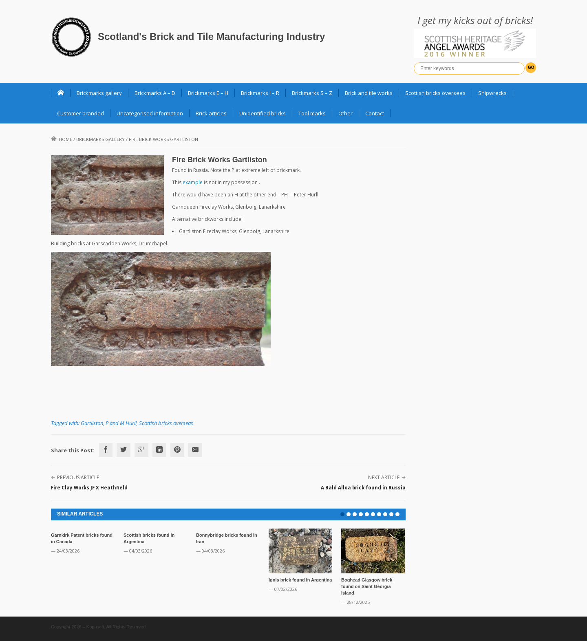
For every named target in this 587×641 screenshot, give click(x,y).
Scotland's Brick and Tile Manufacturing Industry (211, 36)
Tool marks (312, 113)
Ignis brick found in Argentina (300, 579)
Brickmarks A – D (155, 93)
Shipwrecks (492, 93)
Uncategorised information (150, 113)
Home (61, 139)
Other (345, 113)
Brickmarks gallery (99, 93)
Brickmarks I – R (260, 93)
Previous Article (78, 477)
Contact (374, 113)
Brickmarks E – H (208, 93)
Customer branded (80, 113)
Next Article (383, 477)
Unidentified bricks (262, 113)
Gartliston (92, 423)
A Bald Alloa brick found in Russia (363, 488)
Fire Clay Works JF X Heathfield (89, 488)
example (193, 182)
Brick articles (211, 113)
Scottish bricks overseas (435, 93)
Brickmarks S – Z (312, 93)
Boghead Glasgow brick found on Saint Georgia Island (366, 586)
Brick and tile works (369, 93)
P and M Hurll (121, 423)
